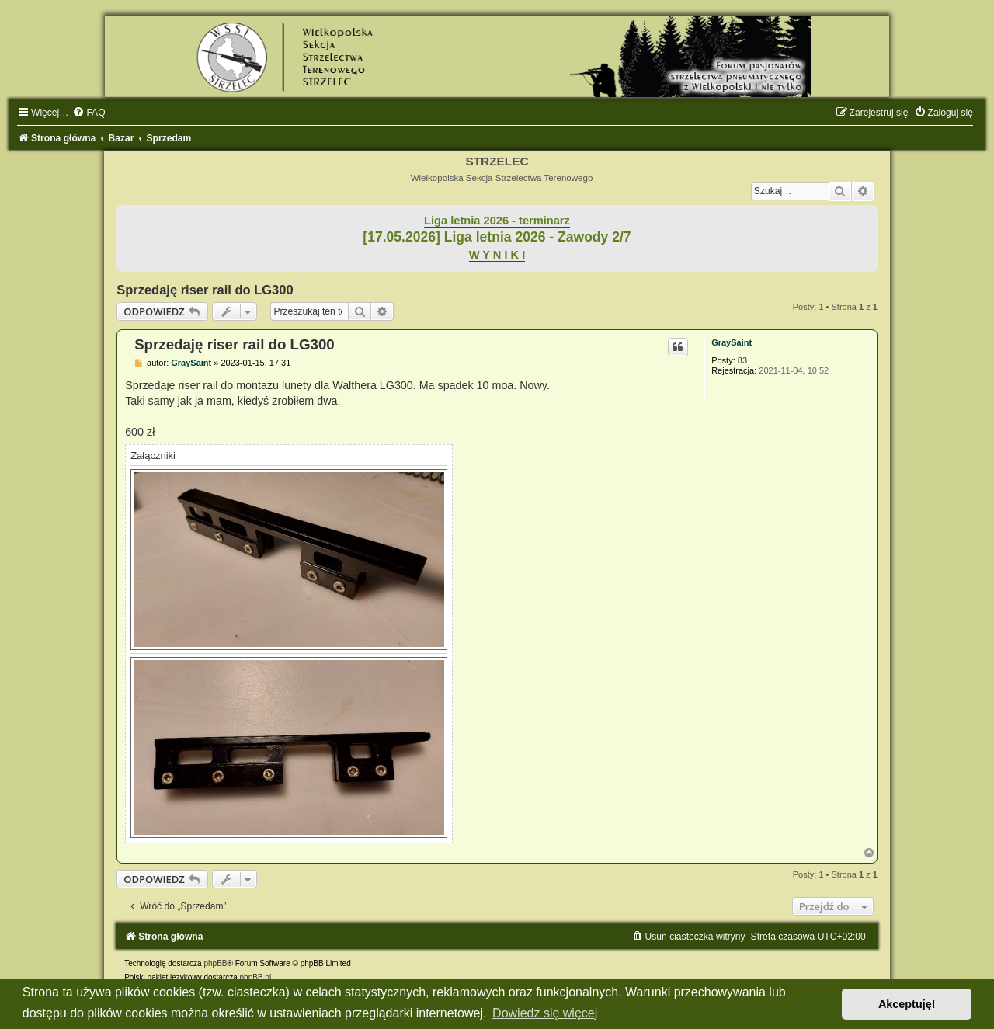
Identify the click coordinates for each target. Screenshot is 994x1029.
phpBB (215, 963)
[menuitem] (88, 112)
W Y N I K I (497, 255)
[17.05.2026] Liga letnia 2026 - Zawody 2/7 (497, 237)
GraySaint (731, 342)
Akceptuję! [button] (907, 1004)
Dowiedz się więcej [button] (544, 1013)
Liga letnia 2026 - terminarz (497, 220)
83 (742, 360)
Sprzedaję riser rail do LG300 (204, 290)
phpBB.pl (256, 977)
